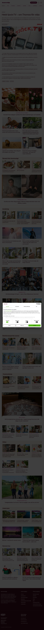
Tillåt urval (22, 325)
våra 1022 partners (8, 310)
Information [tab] (17, 306)
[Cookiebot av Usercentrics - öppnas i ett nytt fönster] (37, 304)
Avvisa (9, 325)
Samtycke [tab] (7, 306)
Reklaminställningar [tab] (27, 306)
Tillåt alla (34, 325)
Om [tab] (36, 306)
